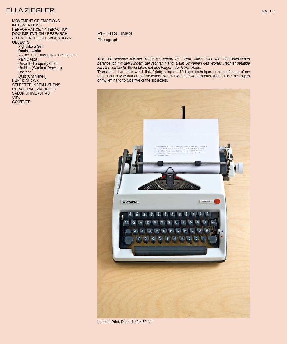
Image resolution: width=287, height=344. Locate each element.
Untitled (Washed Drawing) (40, 68)
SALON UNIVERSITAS (31, 93)
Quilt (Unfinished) (32, 76)
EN (265, 11)
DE (272, 11)
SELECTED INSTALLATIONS (36, 85)
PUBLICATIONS (25, 81)
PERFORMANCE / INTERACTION (40, 29)
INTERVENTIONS (27, 25)
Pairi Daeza (27, 59)
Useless (24, 72)
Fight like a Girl (30, 46)
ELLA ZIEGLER (30, 10)
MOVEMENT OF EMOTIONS (36, 21)
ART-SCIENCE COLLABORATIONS (41, 38)
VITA (16, 98)
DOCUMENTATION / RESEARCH (39, 34)
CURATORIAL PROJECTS (34, 89)
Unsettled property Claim (38, 63)
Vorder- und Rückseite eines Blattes (47, 55)
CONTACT (21, 102)
